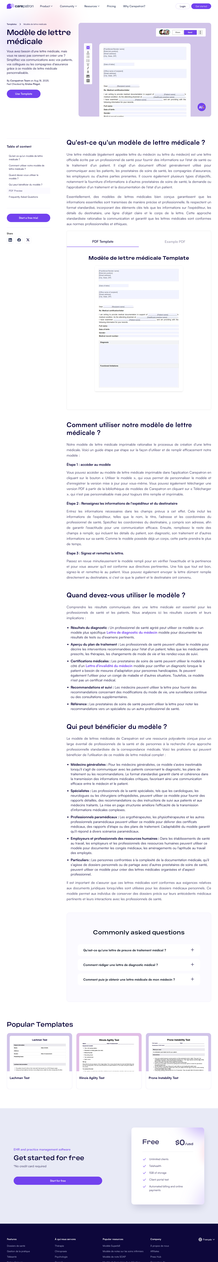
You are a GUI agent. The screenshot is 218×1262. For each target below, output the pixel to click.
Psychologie (61, 1256)
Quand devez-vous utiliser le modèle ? (23, 176)
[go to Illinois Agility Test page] (109, 1052)
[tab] (103, 241)
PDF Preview (15, 190)
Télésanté (12, 1256)
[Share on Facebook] (19, 240)
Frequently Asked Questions (23, 196)
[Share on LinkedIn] (10, 240)
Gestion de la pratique (18, 1251)
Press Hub (155, 1256)
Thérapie (59, 1245)
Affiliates (154, 1251)
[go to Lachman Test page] (39, 1052)
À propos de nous (159, 1245)
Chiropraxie (61, 1251)
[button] (204, 1239)
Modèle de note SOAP (114, 1256)
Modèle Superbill (111, 1245)
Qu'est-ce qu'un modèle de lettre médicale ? (26, 157)
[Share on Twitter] (28, 240)
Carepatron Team (20, 80)
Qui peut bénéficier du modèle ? (25, 184)
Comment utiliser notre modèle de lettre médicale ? (26, 167)
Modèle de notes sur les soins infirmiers (123, 1251)
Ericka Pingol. (33, 83)
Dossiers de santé (16, 1245)
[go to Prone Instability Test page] (178, 1052)
